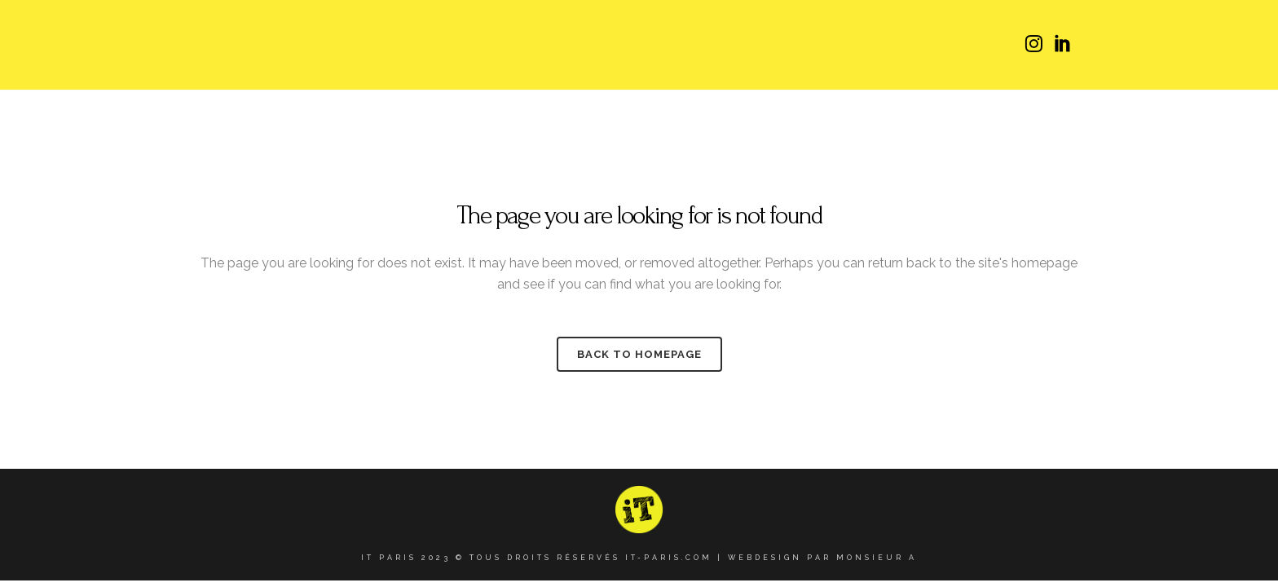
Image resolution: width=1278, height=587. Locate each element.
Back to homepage (639, 354)
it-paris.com (668, 558)
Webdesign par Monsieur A (822, 558)
